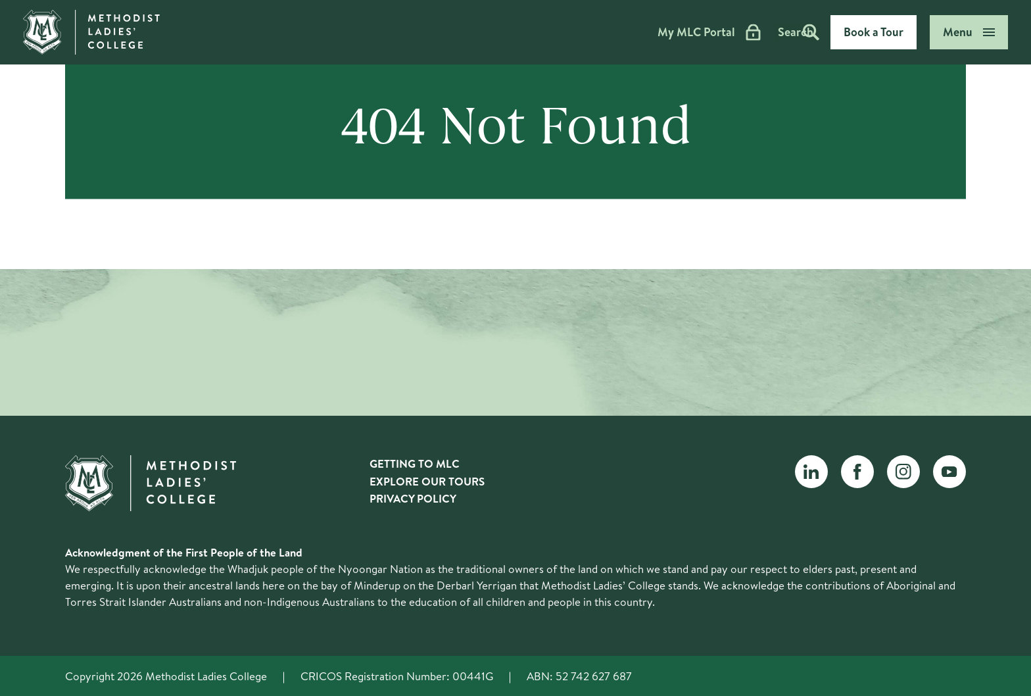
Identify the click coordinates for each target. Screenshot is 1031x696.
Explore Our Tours (427, 481)
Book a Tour (873, 32)
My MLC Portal (664, 32)
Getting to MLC (415, 463)
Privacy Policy (413, 498)
